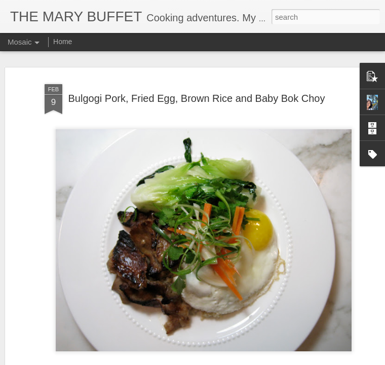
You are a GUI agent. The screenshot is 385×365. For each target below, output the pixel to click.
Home (62, 42)
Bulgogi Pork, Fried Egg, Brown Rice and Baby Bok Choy (196, 98)
